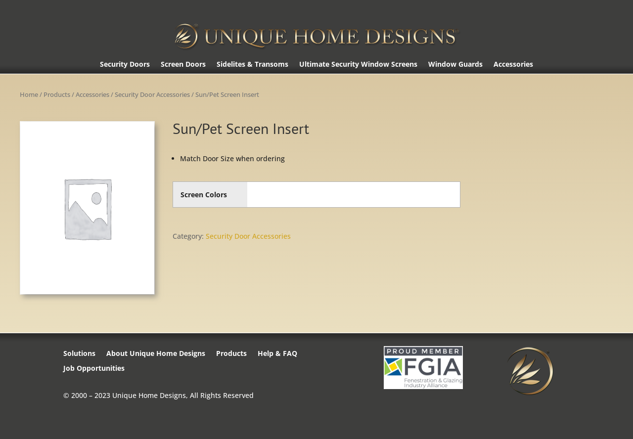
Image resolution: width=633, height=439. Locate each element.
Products (57, 94)
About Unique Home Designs (155, 354)
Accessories (513, 65)
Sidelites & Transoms (252, 65)
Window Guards (455, 65)
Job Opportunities (94, 369)
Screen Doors (183, 65)
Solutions (79, 354)
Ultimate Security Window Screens (358, 65)
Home (29, 94)
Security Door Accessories (152, 94)
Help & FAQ (277, 354)
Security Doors (125, 65)
